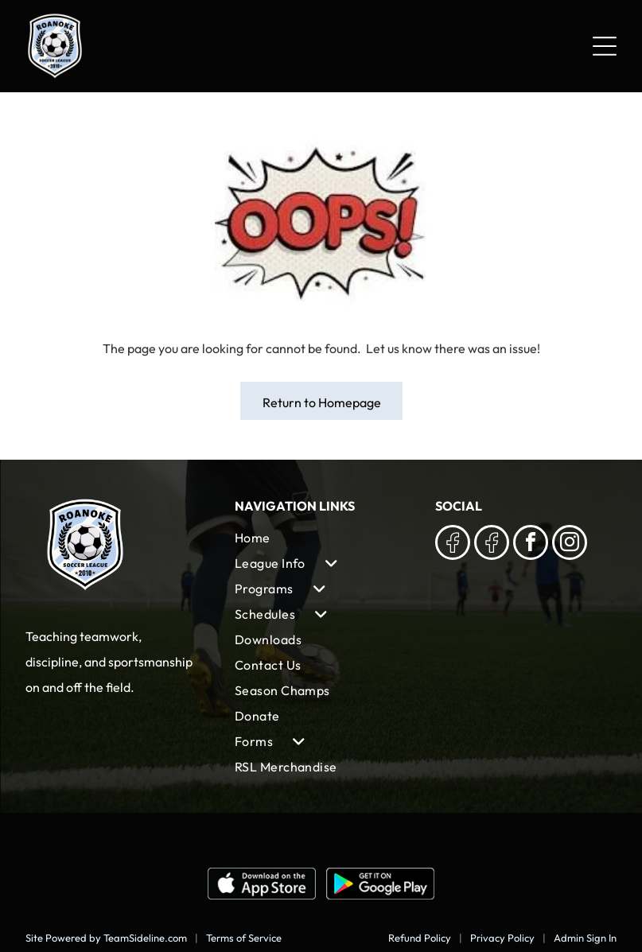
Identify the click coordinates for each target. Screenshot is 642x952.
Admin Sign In (585, 937)
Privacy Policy (502, 937)
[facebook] (530, 544)
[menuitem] (321, 537)
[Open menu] (605, 46)
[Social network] (452, 544)
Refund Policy (419, 937)
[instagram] (569, 544)
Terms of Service (244, 937)
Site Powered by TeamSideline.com (106, 937)
